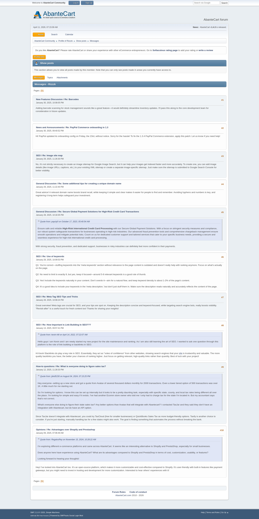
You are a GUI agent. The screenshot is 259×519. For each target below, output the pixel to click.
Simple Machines (52, 512)
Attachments (62, 77)
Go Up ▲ (225, 512)
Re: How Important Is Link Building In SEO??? (66, 324)
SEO (38, 155)
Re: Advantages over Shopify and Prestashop (71, 429)
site (180, 353)
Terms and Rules (213, 512)
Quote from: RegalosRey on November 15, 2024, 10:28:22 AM (68, 439)
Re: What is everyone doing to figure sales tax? (81, 366)
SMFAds (33, 516)
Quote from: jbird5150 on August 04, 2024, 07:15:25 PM (65, 376)
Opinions (41, 429)
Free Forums (44, 516)
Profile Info (39, 57)
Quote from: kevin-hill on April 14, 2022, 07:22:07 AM (64, 335)
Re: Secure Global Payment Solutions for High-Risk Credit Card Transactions (98, 211)
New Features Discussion (49, 99)
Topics (50, 77)
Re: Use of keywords (53, 256)
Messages (38, 77)
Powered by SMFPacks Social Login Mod (66, 516)
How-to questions (45, 366)
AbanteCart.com (123, 495)
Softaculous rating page (165, 50)
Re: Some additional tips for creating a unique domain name (89, 183)
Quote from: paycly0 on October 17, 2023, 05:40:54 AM (65, 221)
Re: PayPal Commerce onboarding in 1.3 (87, 127)
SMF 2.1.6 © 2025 (37, 512)
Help (203, 512)
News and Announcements (50, 127)
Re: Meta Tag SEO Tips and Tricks (60, 296)
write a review (206, 50)
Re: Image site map (52, 155)
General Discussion (46, 183)
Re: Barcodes (72, 99)
